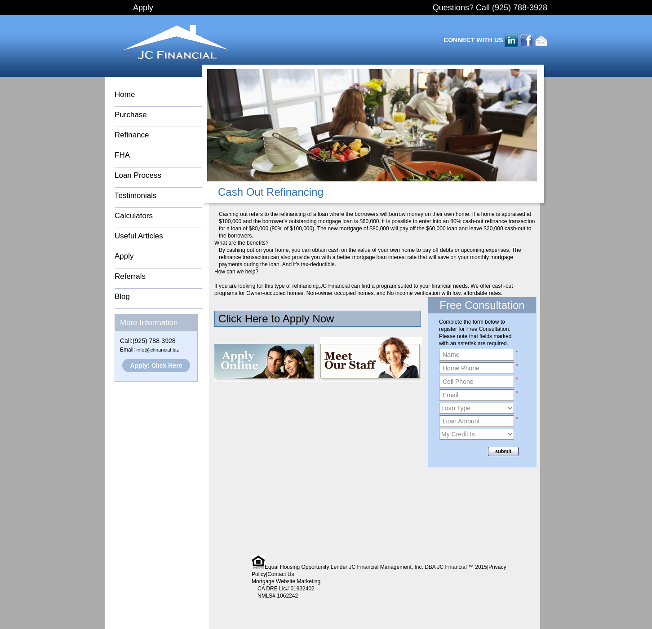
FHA (122, 155)
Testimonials (136, 195)
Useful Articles (139, 236)
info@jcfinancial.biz (158, 349)
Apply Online (265, 363)
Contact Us (280, 574)
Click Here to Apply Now (276, 318)
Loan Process (138, 175)
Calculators (134, 215)
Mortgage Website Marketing (286, 581)
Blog (122, 296)
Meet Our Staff (371, 359)
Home (125, 94)
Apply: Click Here (156, 365)
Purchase (131, 114)
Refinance (132, 135)
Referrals (130, 276)
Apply (143, 7)
